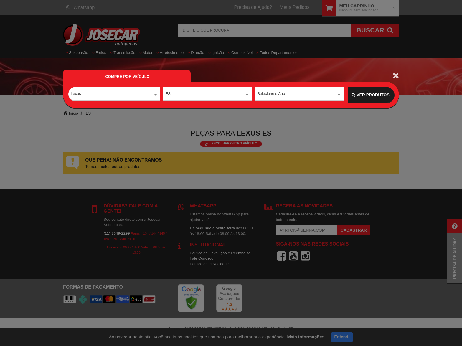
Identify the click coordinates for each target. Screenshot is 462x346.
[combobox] (114, 95)
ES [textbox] (168, 95)
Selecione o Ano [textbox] (271, 95)
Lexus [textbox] (76, 95)
